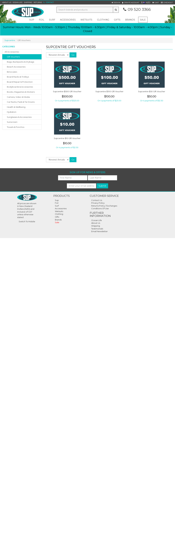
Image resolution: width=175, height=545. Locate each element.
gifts (117, 19)
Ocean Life (17, 2)
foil (41, 19)
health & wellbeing (16, 107)
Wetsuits (59, 211)
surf (52, 19)
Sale (143, 19)
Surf (57, 206)
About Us (6, 2)
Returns (38, 2)
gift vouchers (13, 57)
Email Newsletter (99, 231)
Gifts (57, 217)
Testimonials (97, 228)
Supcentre (9, 40)
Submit (102, 186)
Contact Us (96, 200)
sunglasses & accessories (19, 117)
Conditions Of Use (100, 208)
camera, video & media (18, 97)
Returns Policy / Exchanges (104, 206)
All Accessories (12, 52)
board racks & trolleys (18, 77)
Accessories (61, 208)
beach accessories (16, 67)
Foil (56, 203)
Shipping (28, 2)
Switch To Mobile (27, 221)
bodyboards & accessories (20, 87)
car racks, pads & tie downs (21, 102)
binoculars (12, 72)
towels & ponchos (15, 127)
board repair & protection (20, 82)
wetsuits (86, 19)
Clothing (59, 214)
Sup (57, 200)
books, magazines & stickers (21, 92)
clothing (103, 19)
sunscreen (12, 122)
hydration (11, 112)
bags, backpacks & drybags (20, 62)
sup (31, 19)
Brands (130, 19)
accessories (68, 19)
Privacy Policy (98, 203)
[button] (116, 2)
